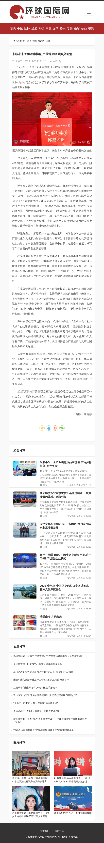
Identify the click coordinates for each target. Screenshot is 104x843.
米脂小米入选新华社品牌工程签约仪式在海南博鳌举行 (51, 679)
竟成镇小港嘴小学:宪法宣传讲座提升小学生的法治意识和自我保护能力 (31, 780)
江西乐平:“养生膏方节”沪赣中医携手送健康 (51, 687)
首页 (13, 28)
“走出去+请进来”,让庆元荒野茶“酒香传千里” (51, 703)
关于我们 (44, 831)
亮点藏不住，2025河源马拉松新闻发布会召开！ (51, 711)
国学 (56, 28)
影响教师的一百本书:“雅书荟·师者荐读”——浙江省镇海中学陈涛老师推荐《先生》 (50, 720)
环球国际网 (38, 40)
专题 (70, 28)
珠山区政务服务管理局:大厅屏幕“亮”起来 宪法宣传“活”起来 (51, 672)
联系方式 (59, 831)
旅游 (77, 28)
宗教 (49, 28)
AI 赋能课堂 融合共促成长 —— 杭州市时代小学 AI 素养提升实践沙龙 (72, 780)
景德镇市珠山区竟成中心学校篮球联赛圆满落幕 (51, 664)
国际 (27, 28)
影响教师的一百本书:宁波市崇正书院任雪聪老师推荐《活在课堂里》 (50, 656)
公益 (84, 28)
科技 (41, 28)
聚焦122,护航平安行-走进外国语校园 (73, 813)
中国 (20, 28)
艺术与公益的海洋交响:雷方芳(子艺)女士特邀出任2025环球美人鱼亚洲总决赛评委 (31, 815)
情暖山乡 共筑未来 (51, 616)
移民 (63, 28)
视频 (91, 28)
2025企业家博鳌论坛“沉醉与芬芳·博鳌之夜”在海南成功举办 (51, 730)
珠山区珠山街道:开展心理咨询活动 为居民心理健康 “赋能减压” (50, 695)
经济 (34, 28)
